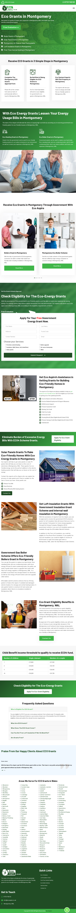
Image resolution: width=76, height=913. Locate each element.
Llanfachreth (43, 793)
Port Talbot (62, 795)
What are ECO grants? (19, 723)
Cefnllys (5, 852)
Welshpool (61, 847)
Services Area (44, 885)
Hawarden (24, 833)
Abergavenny (6, 789)
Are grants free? (17, 737)
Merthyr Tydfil (43, 825)
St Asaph (61, 823)
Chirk (4, 856)
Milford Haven (44, 827)
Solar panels (10, 349)
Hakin (22, 827)
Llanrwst (42, 810)
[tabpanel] (19, 244)
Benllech (5, 814)
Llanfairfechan (44, 796)
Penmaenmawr (63, 791)
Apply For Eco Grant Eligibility (62, 439)
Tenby (60, 835)
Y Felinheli (61, 850)
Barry (4, 808)
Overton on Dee (44, 856)
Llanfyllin (42, 800)
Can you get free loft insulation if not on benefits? (30, 733)
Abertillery (5, 793)
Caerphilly (5, 837)
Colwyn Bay (24, 785)
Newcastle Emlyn (45, 843)
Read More (19, 268)
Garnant (23, 818)
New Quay (43, 841)
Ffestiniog (24, 812)
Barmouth (5, 806)
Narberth (42, 835)
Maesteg (42, 822)
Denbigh (23, 804)
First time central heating (13, 344)
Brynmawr (5, 827)
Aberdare (5, 787)
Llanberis (23, 850)
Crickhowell (24, 798)
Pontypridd (62, 793)
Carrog (4, 850)
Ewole (23, 810)
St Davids (61, 827)
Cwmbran (24, 800)
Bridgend (5, 823)
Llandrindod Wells (26, 856)
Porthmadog (62, 800)
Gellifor (23, 820)
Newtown (42, 849)
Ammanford (6, 798)
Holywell (23, 841)
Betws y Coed (6, 816)
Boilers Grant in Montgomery (15, 253)
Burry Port (5, 833)
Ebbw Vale (24, 808)
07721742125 (69, 2)
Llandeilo (23, 852)
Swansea (61, 829)
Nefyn (41, 839)
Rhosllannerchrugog (64, 812)
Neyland (42, 850)
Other (42, 349)
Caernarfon (6, 835)
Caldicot (5, 841)
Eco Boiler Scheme (45, 883)
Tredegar (61, 839)
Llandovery (24, 854)
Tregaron (61, 841)
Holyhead (23, 837)
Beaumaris (6, 810)
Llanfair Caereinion (45, 795)
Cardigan (5, 847)
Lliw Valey (42, 818)
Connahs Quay (25, 787)
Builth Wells (6, 831)
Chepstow (5, 854)
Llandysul (42, 789)
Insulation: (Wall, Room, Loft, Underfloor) (17, 347)
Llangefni (42, 802)
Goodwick (24, 823)
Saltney (61, 820)
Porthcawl (61, 798)
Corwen (23, 793)
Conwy (23, 789)
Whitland (61, 849)
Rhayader (61, 810)
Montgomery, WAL (9, 904)
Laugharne (24, 849)
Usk (60, 845)
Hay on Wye (24, 835)
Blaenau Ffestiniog (8, 818)
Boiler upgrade (45, 344)
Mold (41, 829)
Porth (60, 796)
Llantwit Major (44, 814)
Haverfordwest (25, 831)
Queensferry (62, 808)
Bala (4, 802)
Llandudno (43, 785)
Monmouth (43, 831)
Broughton (5, 825)
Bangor (5, 804)
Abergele (5, 791)
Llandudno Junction (45, 787)
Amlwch (5, 796)
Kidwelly (23, 843)
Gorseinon (24, 825)
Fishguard (24, 814)
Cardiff (4, 843)
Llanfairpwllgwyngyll (45, 798)
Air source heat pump (46, 347)
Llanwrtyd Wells (44, 816)
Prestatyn (61, 802)
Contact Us (6, 493)
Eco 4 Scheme (44, 875)
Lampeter (24, 847)
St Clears (61, 825)
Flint (22, 816)
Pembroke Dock (63, 787)
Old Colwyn (43, 852)
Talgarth (61, 833)
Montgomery (43, 833)
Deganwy (23, 802)
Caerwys (5, 839)
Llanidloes (43, 808)
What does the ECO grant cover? (23, 728)
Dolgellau (23, 806)
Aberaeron (5, 785)
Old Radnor (43, 854)
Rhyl (60, 816)
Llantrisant (43, 812)
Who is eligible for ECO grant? (22, 709)
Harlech (23, 829)
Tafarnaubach (62, 831)
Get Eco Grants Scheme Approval (11, 291)
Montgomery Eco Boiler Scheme (54, 253)
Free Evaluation (11, 27)
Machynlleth (43, 820)
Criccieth (23, 796)
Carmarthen (6, 849)
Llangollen (43, 804)
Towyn (60, 837)
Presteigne (62, 804)
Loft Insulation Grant (46, 877)
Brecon (5, 822)
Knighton (23, 845)
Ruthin (60, 818)
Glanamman (24, 822)
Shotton (61, 822)
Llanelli (42, 791)
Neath (41, 837)
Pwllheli (61, 806)
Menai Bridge (43, 823)
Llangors (42, 806)
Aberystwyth (6, 795)
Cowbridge (24, 795)
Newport (42, 845)
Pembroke (61, 785)
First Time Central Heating (47, 880)
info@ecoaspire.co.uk (10, 900)
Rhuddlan (61, 814)
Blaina (4, 820)
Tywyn (60, 843)
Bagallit (5, 800)
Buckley (5, 829)
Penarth (61, 789)
